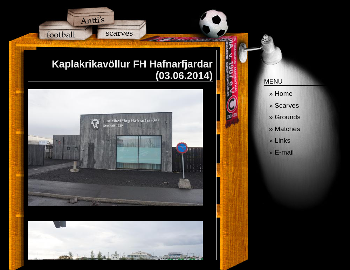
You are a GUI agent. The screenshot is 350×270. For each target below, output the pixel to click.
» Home (281, 93)
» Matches (284, 129)
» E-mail (281, 152)
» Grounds (285, 117)
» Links (279, 140)
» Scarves (284, 105)
